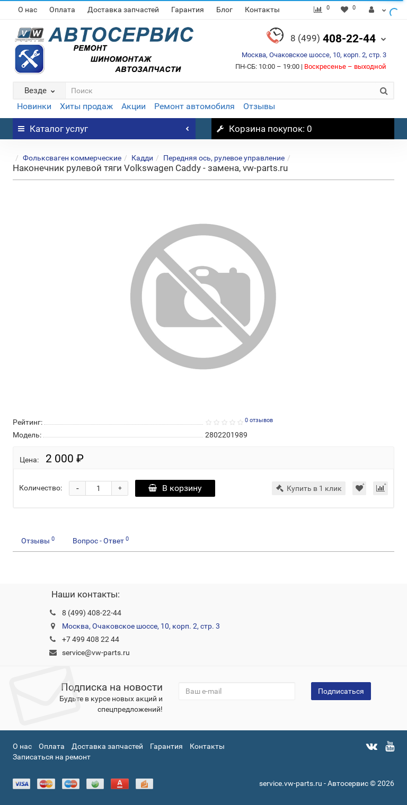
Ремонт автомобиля (194, 106)
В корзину (175, 488)
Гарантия (187, 9)
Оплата (62, 9)
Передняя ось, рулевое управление (224, 158)
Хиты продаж (86, 106)
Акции (133, 106)
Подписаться (341, 691)
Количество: (40, 488)
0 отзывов (259, 420)
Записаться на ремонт (52, 757)
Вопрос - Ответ (101, 540)
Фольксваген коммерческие (72, 158)
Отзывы (259, 106)
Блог (224, 9)
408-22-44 (333, 38)
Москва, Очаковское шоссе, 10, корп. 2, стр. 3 (314, 55)
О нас (27, 9)
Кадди (142, 158)
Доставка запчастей (123, 9)
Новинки (34, 106)
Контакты (262, 9)
